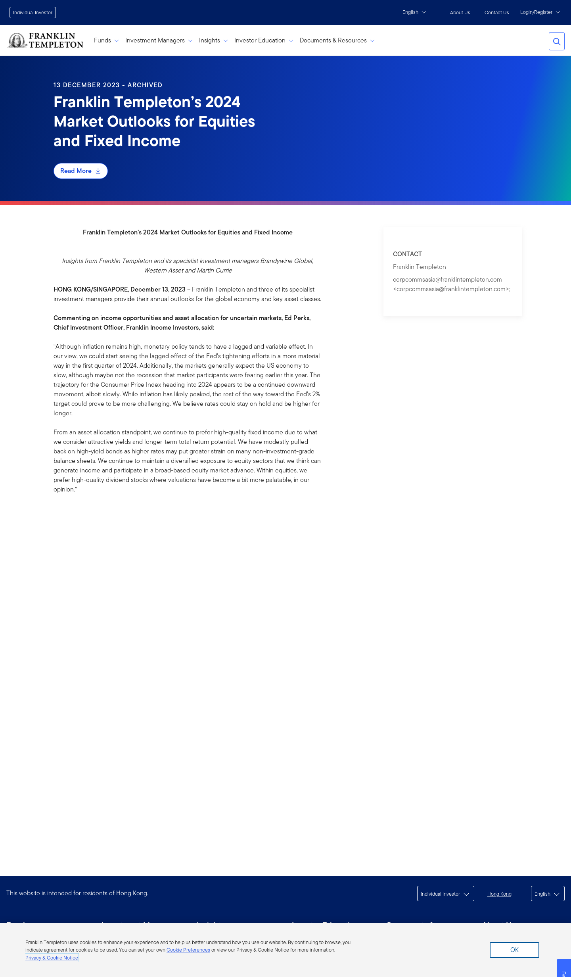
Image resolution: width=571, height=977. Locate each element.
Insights (213, 40)
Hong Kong (499, 894)
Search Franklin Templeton (557, 41)
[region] (285, 950)
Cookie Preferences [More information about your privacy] (188, 950)
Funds (106, 40)
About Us (460, 12)
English (414, 12)
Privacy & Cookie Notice (51, 958)
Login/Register (540, 12)
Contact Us (497, 12)
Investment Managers (159, 40)
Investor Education (263, 40)
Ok (514, 949)
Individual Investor (32, 12)
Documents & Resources (337, 40)
